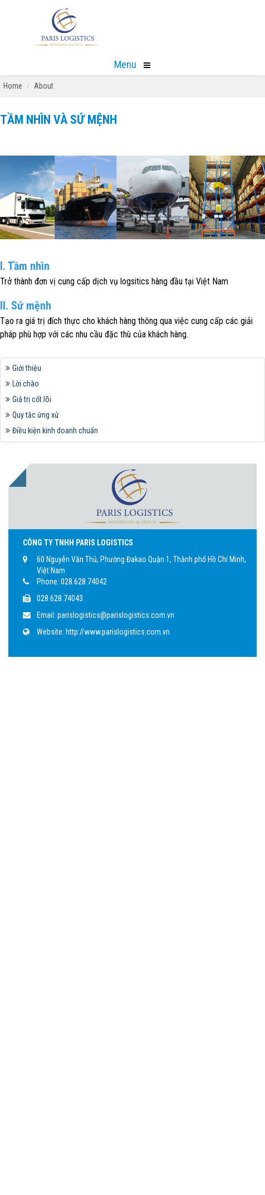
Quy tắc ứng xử (35, 414)
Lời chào (25, 383)
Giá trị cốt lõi (31, 399)
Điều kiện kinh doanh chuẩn (55, 430)
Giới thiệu (26, 368)
